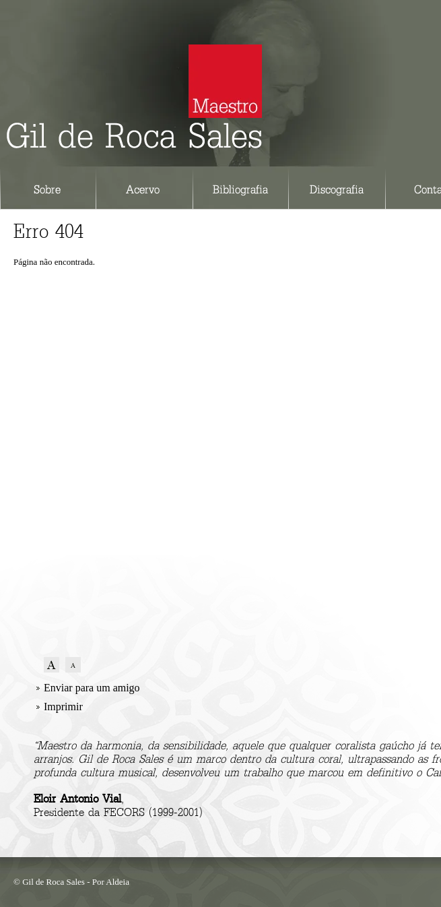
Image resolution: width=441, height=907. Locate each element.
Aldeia (117, 882)
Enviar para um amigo (92, 687)
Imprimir (63, 706)
